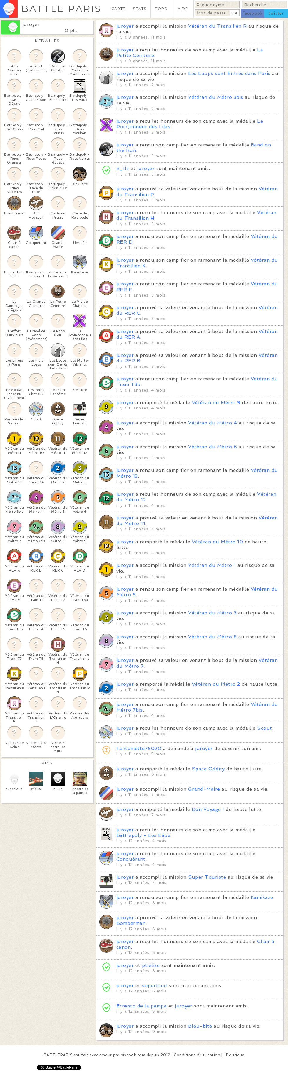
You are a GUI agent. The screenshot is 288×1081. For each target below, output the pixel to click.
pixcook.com (133, 1055)
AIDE (183, 8)
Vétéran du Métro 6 (212, 446)
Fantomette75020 (138, 748)
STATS (140, 8)
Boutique (235, 1055)
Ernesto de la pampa (141, 1006)
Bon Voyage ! (208, 809)
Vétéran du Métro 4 (212, 423)
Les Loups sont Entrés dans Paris (229, 73)
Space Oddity (208, 769)
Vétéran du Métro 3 (212, 613)
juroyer (31, 24)
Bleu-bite (200, 1026)
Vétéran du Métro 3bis (215, 97)
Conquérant (130, 859)
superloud (154, 985)
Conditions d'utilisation (197, 1055)
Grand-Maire (204, 789)
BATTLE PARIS (61, 8)
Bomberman (130, 923)
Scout (264, 728)
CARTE (118, 8)
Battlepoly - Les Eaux (143, 835)
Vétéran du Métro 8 (212, 636)
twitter (276, 13)
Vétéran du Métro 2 (216, 684)
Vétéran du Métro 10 (217, 541)
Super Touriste (207, 877)
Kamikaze (262, 897)
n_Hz (122, 168)
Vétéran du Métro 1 (212, 565)
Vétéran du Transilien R (217, 26)
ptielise (151, 965)
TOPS (161, 8)
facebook (252, 13)
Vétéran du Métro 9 (216, 402)
